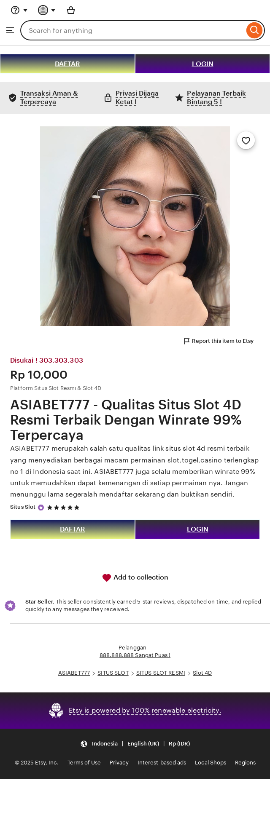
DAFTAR (67, 64)
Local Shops (210, 762)
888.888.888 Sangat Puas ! (135, 655)
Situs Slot (22, 507)
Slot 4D (202, 673)
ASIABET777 (74, 673)
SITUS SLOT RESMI (160, 673)
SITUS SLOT (112, 673)
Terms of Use (84, 762)
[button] (135, 744)
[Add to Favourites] (246, 140)
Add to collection (135, 578)
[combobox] (132, 30)
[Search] (254, 30)
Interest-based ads (162, 762)
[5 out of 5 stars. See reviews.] (64, 507)
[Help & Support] (19, 10)
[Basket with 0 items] (71, 10)
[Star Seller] (41, 507)
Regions (245, 762)
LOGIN (202, 64)
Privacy (119, 762)
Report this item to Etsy (218, 341)
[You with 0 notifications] (47, 10)
